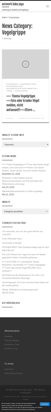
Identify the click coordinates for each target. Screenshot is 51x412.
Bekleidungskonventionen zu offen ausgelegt (22, 191)
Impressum (9, 369)
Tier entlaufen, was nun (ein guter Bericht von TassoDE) (22, 233)
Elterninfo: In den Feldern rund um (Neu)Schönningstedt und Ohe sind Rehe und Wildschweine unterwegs (22, 180)
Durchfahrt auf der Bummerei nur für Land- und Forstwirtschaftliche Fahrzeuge (23, 276)
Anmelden (8, 336)
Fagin (11, 118)
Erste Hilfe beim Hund (12, 238)
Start (4, 17)
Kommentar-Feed (11, 344)
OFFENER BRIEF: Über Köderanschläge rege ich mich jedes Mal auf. (25, 249)
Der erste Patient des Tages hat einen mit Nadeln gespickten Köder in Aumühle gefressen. (24, 256)
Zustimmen (44, 404)
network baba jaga (23, 389)
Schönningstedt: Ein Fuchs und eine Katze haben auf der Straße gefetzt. (25, 284)
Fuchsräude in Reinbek (12, 242)
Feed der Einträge (11, 340)
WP (18, 397)
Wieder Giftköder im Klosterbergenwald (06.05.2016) (20, 291)
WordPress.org (10, 348)
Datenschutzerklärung (13, 373)
